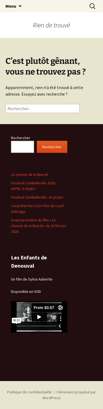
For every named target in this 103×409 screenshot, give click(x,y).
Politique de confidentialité (29, 392)
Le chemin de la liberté (29, 174)
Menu (10, 6)
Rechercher (20, 137)
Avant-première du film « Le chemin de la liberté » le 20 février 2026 (38, 226)
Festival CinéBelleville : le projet (37, 197)
